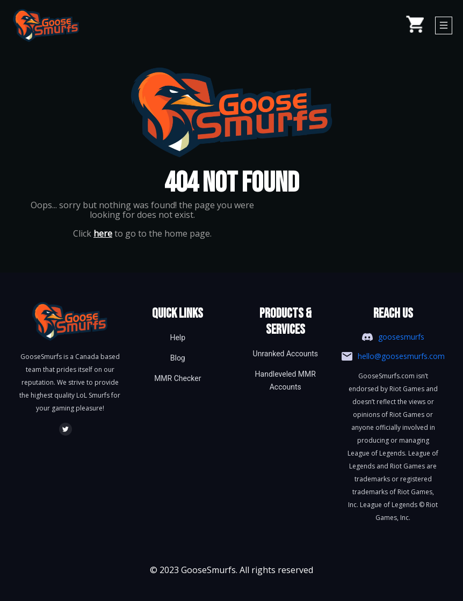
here (102, 233)
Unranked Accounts (285, 353)
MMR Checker (177, 378)
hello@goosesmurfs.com (401, 356)
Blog (177, 358)
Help (177, 337)
